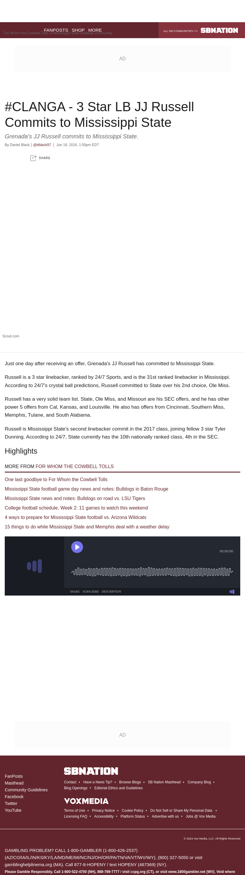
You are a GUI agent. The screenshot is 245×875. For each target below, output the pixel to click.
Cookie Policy (132, 770)
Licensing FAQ (75, 776)
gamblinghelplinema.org (28, 823)
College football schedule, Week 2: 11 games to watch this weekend (76, 467)
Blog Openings (76, 747)
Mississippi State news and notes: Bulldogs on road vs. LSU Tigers (75, 457)
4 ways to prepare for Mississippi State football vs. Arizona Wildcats (76, 476)
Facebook (14, 755)
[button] (40, 117)
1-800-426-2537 (120, 809)
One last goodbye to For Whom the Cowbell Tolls (56, 438)
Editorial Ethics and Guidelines (118, 747)
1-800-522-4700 (74, 831)
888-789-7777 (108, 831)
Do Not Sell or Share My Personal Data (181, 770)
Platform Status (133, 776)
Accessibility (104, 776)
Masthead (14, 742)
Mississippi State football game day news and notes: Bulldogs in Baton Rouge (86, 448)
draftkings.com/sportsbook (25, 859)
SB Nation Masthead (164, 741)
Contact (70, 741)
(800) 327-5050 (173, 816)
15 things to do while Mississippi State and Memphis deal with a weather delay (87, 486)
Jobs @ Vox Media (200, 776)
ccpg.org (138, 831)
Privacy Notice (103, 770)
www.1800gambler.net (186, 831)
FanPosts (14, 735)
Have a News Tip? (97, 741)
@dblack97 (42, 104)
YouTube (13, 769)
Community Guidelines (26, 749)
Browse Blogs (130, 741)
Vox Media (200, 797)
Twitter (11, 762)
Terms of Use (74, 770)
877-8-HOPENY (90, 823)
